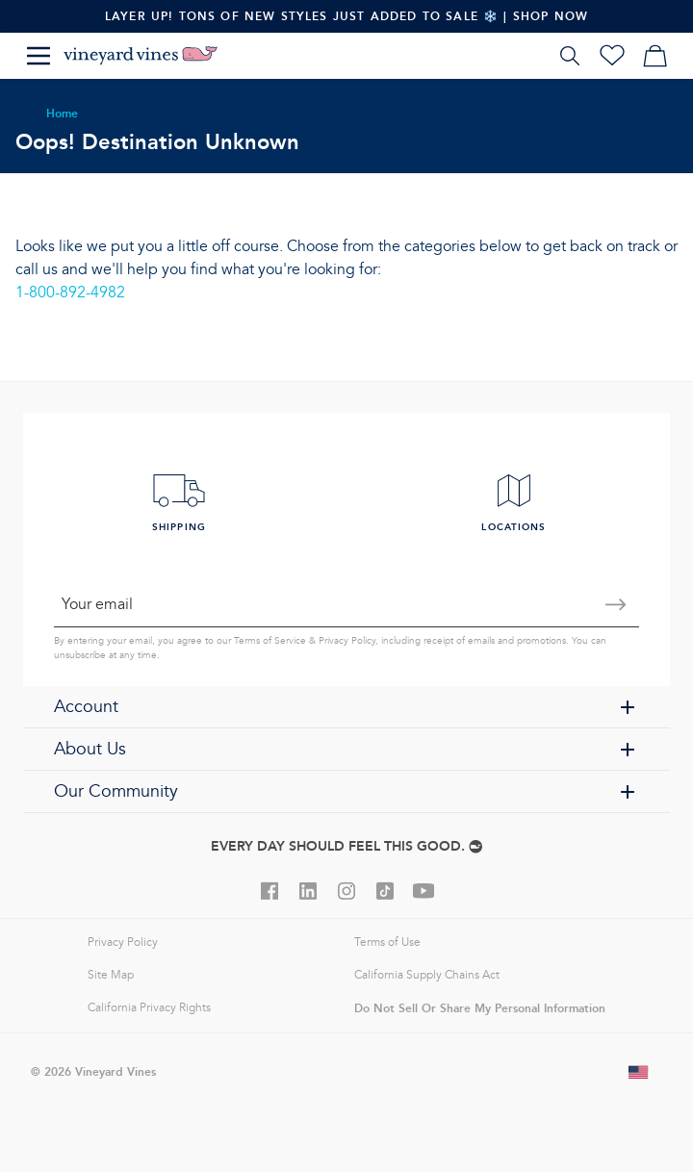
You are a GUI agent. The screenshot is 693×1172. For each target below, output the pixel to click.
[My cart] (654, 55)
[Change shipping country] (639, 1072)
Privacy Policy (347, 641)
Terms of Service (270, 641)
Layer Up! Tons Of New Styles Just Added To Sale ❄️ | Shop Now (346, 16)
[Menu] (38, 55)
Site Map (111, 975)
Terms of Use (387, 942)
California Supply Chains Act (427, 975)
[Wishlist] (612, 55)
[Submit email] (616, 604)
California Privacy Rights (149, 1008)
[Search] (569, 55)
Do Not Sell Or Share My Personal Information (479, 1008)
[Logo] (140, 56)
